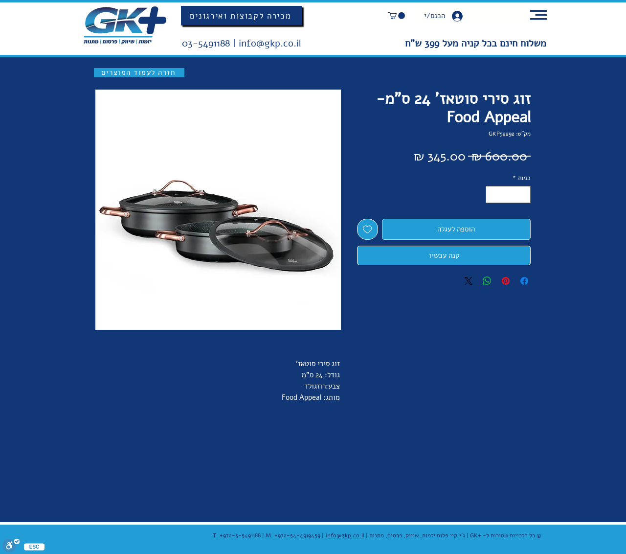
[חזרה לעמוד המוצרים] (139, 72)
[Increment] (493, 194)
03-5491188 (207, 43)
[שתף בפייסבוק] (524, 281)
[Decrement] (524, 194)
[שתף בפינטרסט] (506, 281)
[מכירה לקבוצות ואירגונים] (241, 15)
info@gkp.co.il (270, 43)
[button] (396, 15)
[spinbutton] (508, 194)
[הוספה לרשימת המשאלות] (367, 229)
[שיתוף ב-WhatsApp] (487, 281)
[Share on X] (468, 281)
